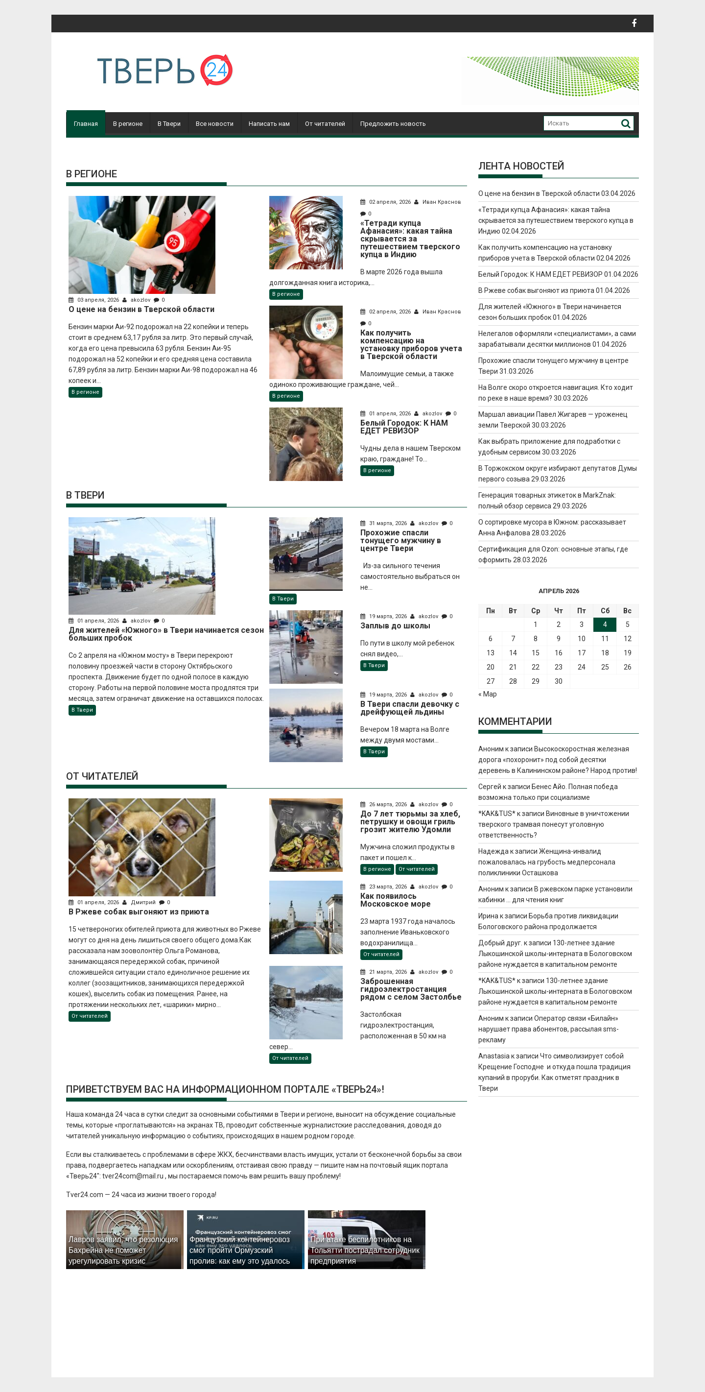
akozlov (137, 300)
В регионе (127, 123)
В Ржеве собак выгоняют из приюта (536, 290)
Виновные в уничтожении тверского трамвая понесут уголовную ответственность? (553, 824)
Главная (86, 123)
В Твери (169, 123)
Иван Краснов (437, 202)
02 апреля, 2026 (386, 202)
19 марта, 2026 (384, 616)
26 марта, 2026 (384, 804)
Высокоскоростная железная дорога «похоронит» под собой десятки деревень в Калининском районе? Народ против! (557, 759)
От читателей (325, 123)
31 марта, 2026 (384, 523)
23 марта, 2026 (384, 887)
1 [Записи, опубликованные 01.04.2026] (536, 624)
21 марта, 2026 (384, 972)
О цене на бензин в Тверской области (539, 193)
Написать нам (269, 123)
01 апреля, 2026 (386, 413)
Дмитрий (139, 902)
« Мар (487, 694)
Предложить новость (393, 123)
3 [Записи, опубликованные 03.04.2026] (582, 624)
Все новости (215, 123)
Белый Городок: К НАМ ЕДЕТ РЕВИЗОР (540, 274)
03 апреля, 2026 (94, 300)
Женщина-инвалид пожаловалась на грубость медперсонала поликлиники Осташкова (546, 862)
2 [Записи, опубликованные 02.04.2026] (559, 624)
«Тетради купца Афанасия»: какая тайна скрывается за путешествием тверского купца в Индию (556, 220)
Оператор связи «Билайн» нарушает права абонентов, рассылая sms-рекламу (548, 1029)
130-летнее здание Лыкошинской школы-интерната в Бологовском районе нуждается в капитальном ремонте (555, 953)
